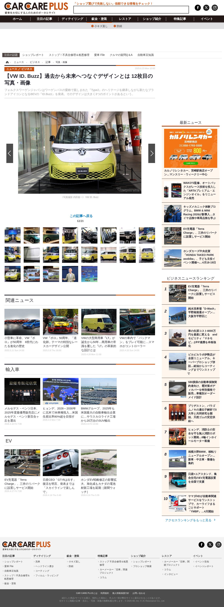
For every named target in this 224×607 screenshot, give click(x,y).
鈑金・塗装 (99, 18)
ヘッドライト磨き (44, 566)
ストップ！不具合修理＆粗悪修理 (69, 54)
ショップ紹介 (152, 18)
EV (9, 440)
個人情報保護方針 (120, 593)
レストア (125, 18)
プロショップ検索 (142, 566)
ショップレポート (33, 54)
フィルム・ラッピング (47, 575)
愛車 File (99, 54)
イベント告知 (202, 561)
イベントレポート (204, 566)
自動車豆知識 (146, 54)
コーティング (42, 571)
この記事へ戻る (81, 219)
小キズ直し (101, 26)
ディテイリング (72, 18)
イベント (207, 18)
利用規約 (105, 593)
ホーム (17, 18)
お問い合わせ (139, 593)
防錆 (119, 26)
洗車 (37, 561)
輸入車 (12, 369)
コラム (103, 577)
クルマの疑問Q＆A (121, 54)
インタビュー (171, 574)
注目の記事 (44, 18)
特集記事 (180, 18)
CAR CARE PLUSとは (86, 593)
